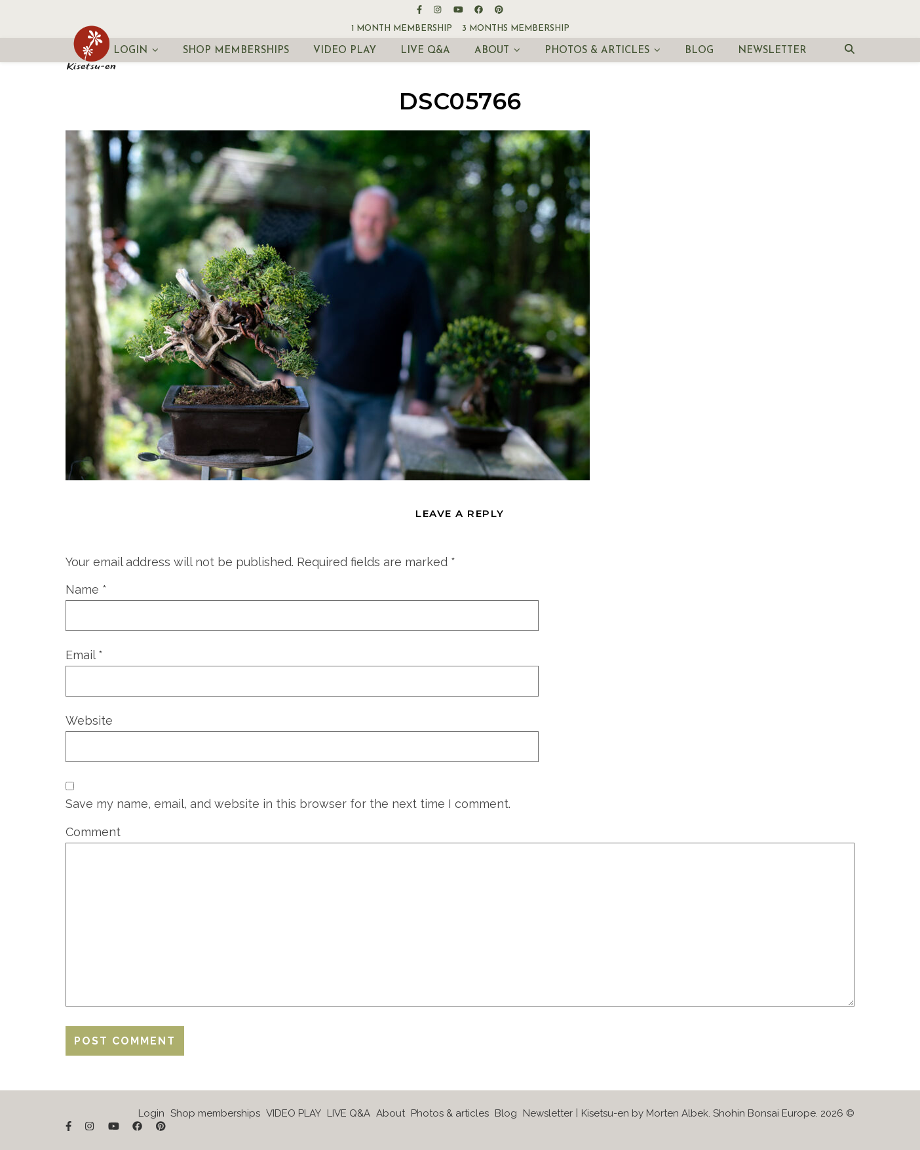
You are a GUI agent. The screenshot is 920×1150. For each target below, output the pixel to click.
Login (130, 51)
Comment (93, 832)
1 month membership (401, 28)
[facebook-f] (420, 9)
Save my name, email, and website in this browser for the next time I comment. (288, 804)
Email (84, 655)
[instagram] (438, 9)
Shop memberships (236, 51)
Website (89, 720)
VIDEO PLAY (344, 51)
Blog (699, 51)
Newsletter (772, 51)
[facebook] (479, 9)
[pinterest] (499, 9)
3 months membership (515, 28)
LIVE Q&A (425, 51)
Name (86, 589)
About (491, 51)
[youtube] (459, 9)
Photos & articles (597, 51)
